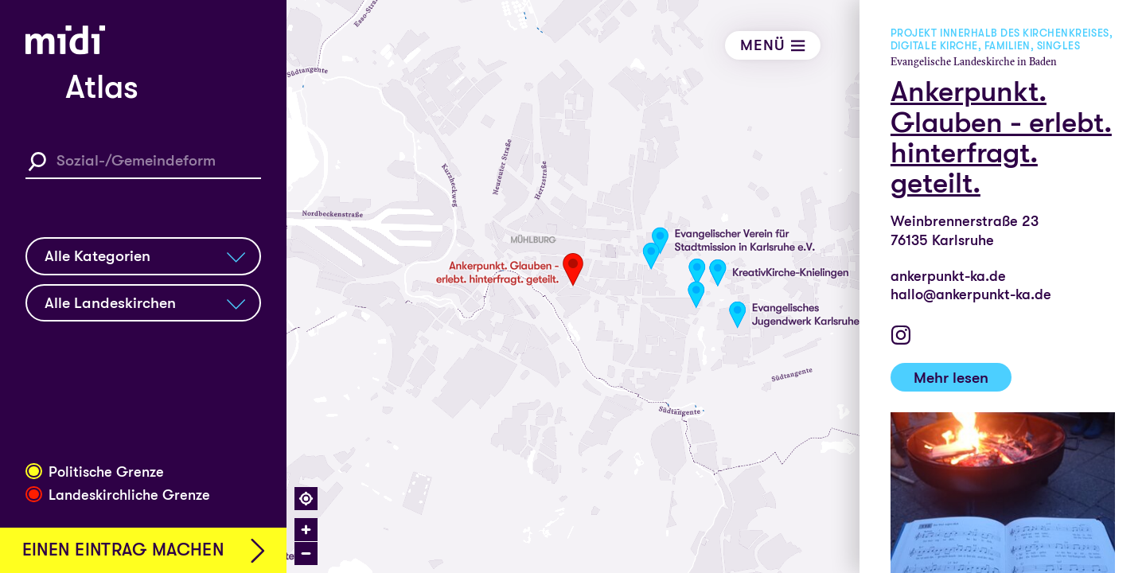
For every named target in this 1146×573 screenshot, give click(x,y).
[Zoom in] (306, 529)
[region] (716, 286)
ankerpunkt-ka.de (948, 276)
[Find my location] (306, 498)
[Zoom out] (306, 553)
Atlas (101, 87)
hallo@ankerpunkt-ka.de (971, 294)
